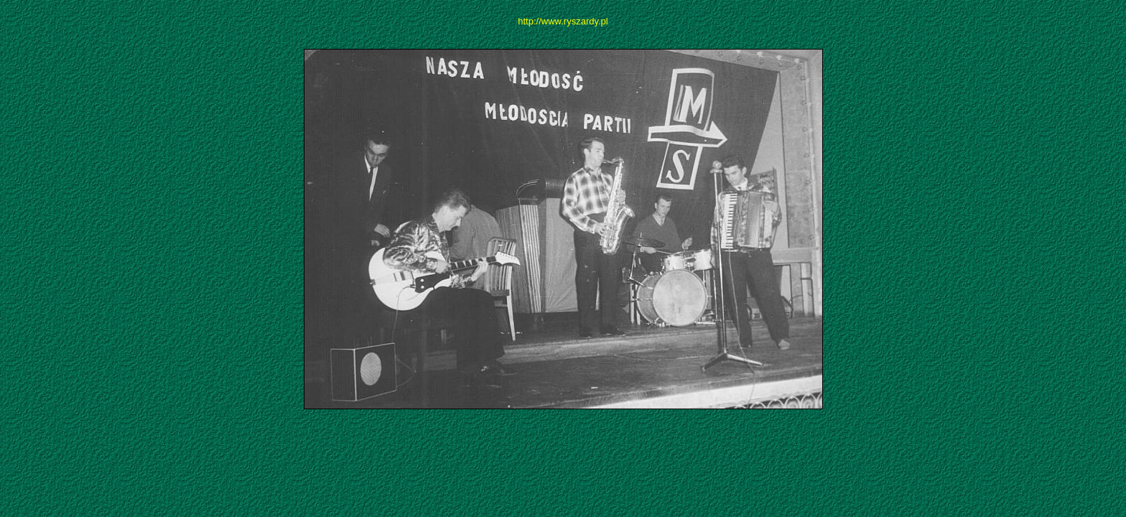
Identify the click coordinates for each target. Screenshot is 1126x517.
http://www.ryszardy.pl (563, 21)
